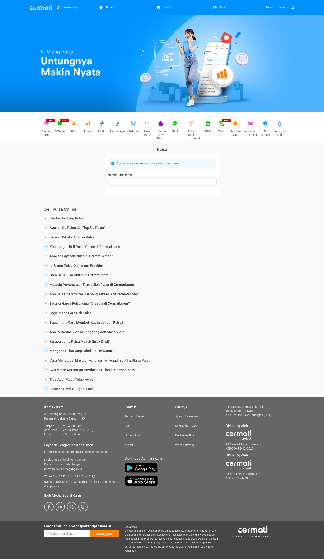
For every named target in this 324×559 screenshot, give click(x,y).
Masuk (270, 7)
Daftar (282, 7)
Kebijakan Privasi (186, 426)
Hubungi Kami (134, 435)
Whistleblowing (185, 445)
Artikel (129, 445)
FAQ (127, 426)
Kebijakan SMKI (185, 435)
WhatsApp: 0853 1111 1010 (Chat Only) (69, 476)
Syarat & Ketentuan (187, 416)
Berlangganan (104, 533)
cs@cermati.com (71, 434)
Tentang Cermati (135, 416)
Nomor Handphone (120, 175)
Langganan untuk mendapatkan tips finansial (77, 526)
